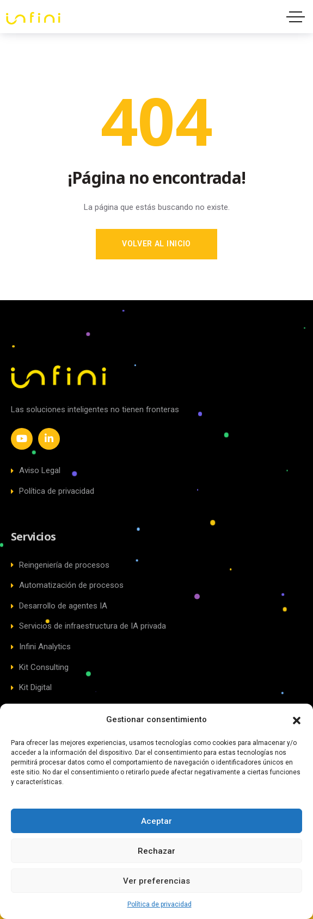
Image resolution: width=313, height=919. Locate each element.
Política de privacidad (159, 904)
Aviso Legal (35, 470)
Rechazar (156, 851)
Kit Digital (31, 687)
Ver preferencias (156, 881)
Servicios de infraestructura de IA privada (88, 626)
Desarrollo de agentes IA (59, 606)
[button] (296, 719)
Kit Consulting (40, 667)
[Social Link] (22, 439)
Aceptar (156, 821)
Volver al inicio (156, 243)
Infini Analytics (41, 646)
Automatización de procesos (67, 585)
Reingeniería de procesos (60, 565)
